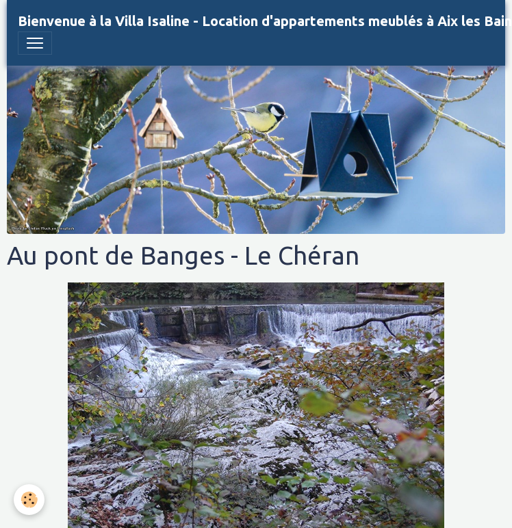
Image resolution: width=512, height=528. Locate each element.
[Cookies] (29, 499)
